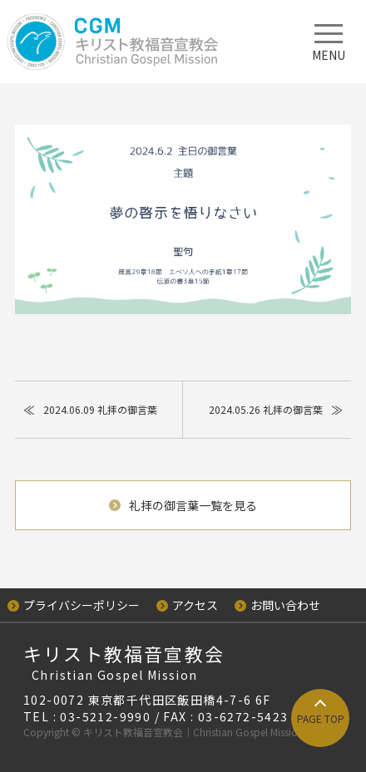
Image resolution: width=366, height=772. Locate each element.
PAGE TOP (320, 718)
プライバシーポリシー (73, 605)
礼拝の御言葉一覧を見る (183, 505)
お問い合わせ (277, 605)
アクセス (187, 605)
